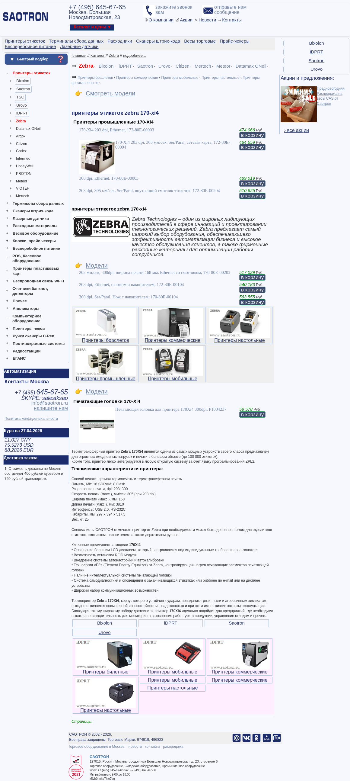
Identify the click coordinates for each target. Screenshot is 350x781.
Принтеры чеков (29, 328)
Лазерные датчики (31, 218)
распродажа (173, 746)
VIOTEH (23, 188)
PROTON (23, 174)
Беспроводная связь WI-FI (38, 281)
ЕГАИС (19, 358)
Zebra (21, 121)
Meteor (21, 181)
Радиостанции (26, 351)
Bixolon (22, 81)
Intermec (23, 158)
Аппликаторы (26, 308)
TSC (20, 97)
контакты (152, 746)
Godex (21, 151)
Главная (79, 55)
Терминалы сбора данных (38, 203)
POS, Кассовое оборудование (26, 258)
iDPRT (22, 113)
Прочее (20, 301)
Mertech (22, 196)
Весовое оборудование (35, 233)
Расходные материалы (35, 225)
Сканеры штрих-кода (33, 211)
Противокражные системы (39, 343)
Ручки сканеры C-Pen (33, 336)
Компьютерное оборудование (27, 318)
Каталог (98, 55)
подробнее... (134, 55)
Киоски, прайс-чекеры (34, 241)
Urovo (21, 105)
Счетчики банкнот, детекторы (30, 291)
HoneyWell (24, 166)
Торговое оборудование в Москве (96, 746)
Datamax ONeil (28, 129)
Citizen (21, 144)
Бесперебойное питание (36, 248)
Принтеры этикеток (31, 73)
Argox (20, 136)
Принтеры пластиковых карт (35, 271)
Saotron (23, 89)
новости (135, 746)
